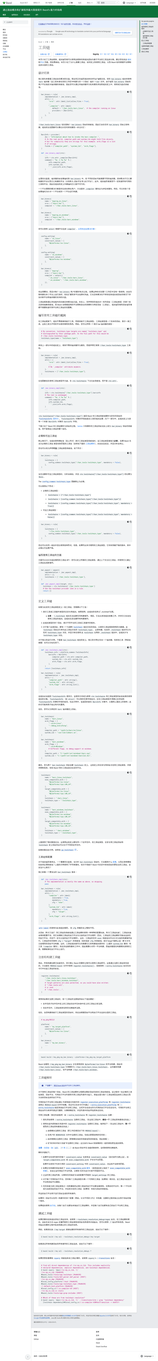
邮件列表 (67, 24)
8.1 (131, 54)
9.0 (105, 54)
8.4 (120, 54)
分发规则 (27, 15)
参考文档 (60, 3)
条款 (35, 1356)
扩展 (46, 42)
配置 (114, 862)
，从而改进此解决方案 (85, 229)
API (37, 15)
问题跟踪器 (100, 1339)
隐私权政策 (43, 1356)
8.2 (127, 54)
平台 (42, 62)
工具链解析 (90, 444)
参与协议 (79, 24)
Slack (98, 1343)
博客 (35, 1335)
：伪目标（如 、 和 (54, 1148)
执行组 (52, 1205)
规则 (129, 59)
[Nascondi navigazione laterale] (27, 1357)
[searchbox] (15, 22)
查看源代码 (60, 54)
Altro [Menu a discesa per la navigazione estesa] (89, 3)
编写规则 (15, 15)
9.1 (101, 54)
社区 (79, 3)
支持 (97, 1335)
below (80, 426)
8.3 (123, 54)
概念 (52, 42)
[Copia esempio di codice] (130, 92)
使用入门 (36, 3)
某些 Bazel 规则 (59, 1085)
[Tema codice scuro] (128, 92)
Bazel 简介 (24, 3)
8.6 (112, 54)
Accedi (152, 3)
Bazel (40, 42)
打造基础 (41, 24)
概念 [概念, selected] (4, 15)
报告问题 (45, 54)
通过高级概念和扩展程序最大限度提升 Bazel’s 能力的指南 (32, 10)
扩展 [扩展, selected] (71, 3)
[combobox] (107, 3)
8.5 (116, 54)
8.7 (109, 54)
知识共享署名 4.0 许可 (69, 1316)
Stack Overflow (101, 1346)
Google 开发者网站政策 (42, 1318)
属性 (78, 1168)
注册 (88, 24)
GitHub (143, 3)
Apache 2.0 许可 (105, 1316)
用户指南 (48, 3)
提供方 (48, 419)
